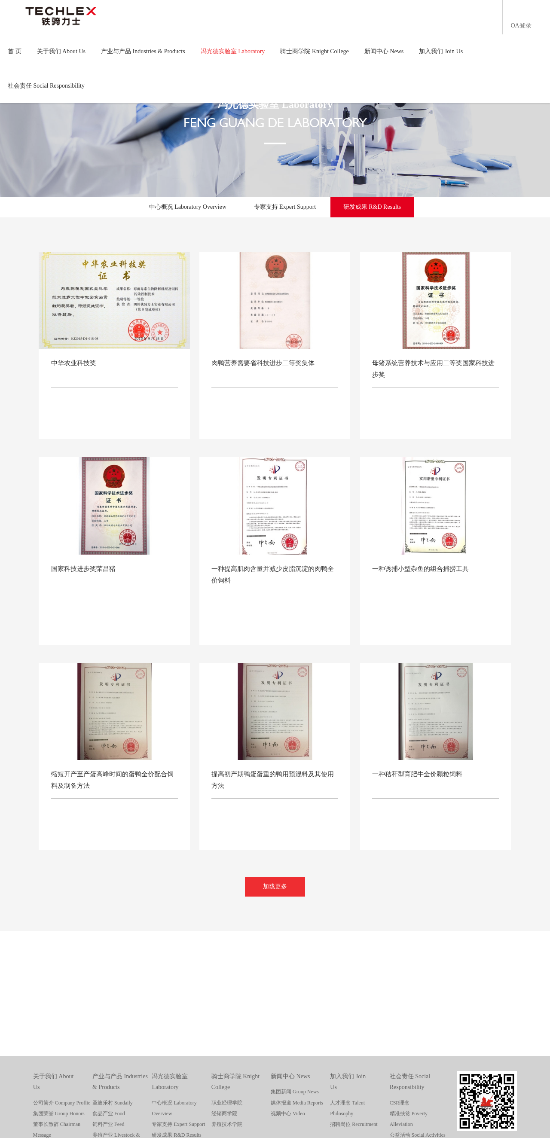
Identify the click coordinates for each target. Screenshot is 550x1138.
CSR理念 (400, 1103)
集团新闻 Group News (295, 1092)
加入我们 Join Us (441, 51)
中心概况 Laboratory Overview (187, 207)
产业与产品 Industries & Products (143, 51)
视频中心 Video (288, 1114)
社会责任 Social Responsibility (46, 85)
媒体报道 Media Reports (297, 1103)
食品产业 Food (108, 1114)
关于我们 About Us (61, 51)
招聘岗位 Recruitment (353, 1124)
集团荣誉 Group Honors (59, 1114)
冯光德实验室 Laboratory (233, 51)
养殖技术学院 (226, 1124)
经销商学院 (224, 1114)
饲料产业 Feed (108, 1124)
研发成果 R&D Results (372, 207)
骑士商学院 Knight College (314, 51)
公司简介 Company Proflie (61, 1103)
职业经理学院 (226, 1103)
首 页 (14, 51)
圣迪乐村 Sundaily (112, 1103)
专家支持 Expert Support (285, 207)
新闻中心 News (383, 51)
